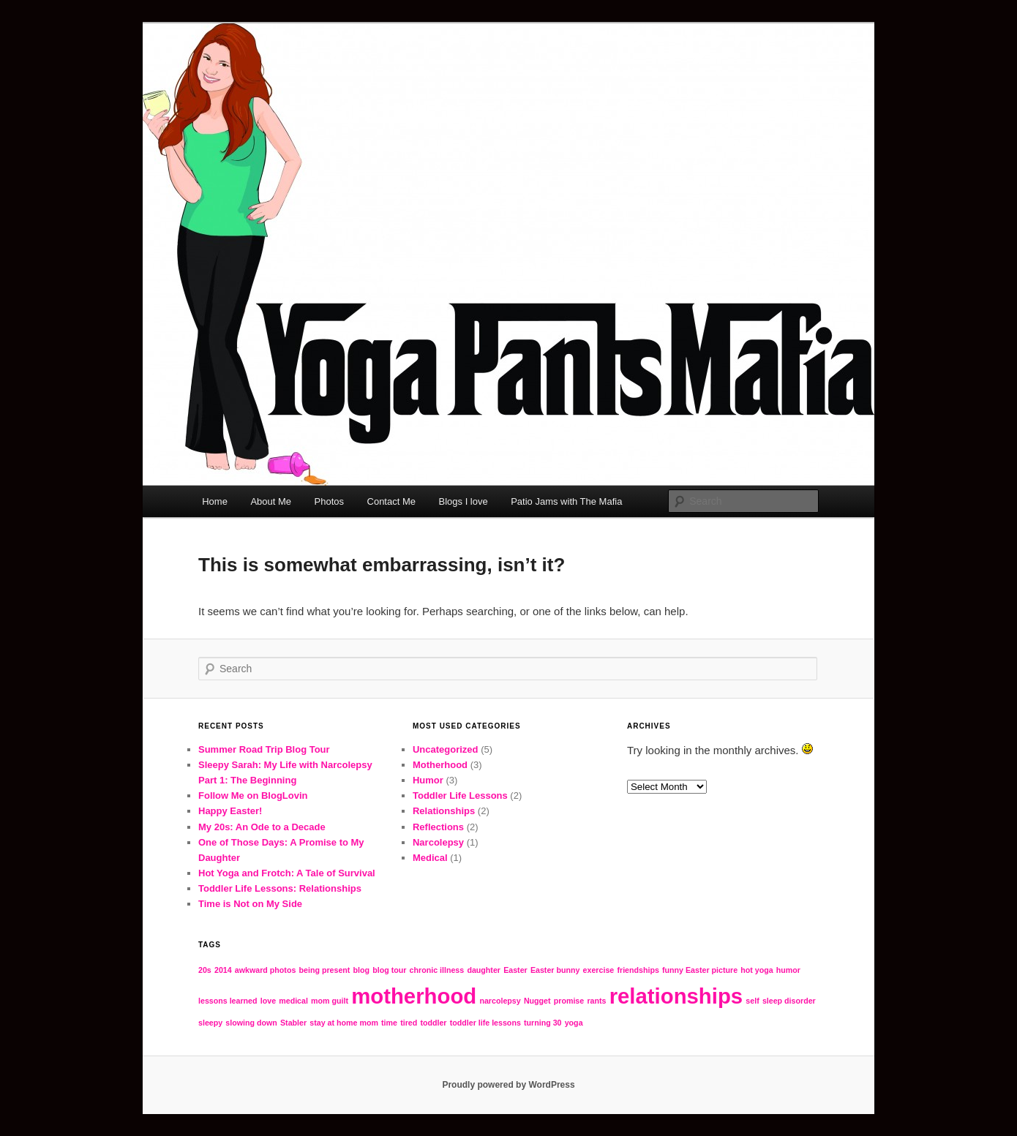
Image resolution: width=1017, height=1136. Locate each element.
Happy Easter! (230, 810)
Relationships (444, 810)
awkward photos (265, 970)
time (389, 1022)
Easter (515, 970)
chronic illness (437, 970)
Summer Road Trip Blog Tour (264, 749)
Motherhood (440, 764)
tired (408, 1022)
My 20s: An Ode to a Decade (262, 826)
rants (596, 1000)
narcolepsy (499, 1000)
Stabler (293, 1022)
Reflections (438, 826)
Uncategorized (446, 749)
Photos (329, 501)
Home (215, 501)
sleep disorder (789, 1000)
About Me (270, 501)
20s (204, 970)
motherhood (413, 996)
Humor (428, 780)
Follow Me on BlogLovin (252, 795)
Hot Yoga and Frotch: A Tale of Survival (286, 873)
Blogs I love (463, 501)
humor (788, 970)
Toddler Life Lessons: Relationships (279, 888)
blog (361, 970)
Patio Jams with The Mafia (566, 501)
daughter (483, 970)
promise (569, 1000)
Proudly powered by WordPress (508, 1085)
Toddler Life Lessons (460, 795)
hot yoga (756, 970)
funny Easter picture (700, 970)
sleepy (210, 1022)
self (752, 1000)
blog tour (389, 970)
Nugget (537, 1000)
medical (293, 1000)
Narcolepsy (438, 842)
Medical (430, 857)
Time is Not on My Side (250, 903)
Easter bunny (555, 970)
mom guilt (329, 1000)
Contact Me (391, 501)
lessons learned (228, 1000)
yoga (574, 1022)
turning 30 (543, 1022)
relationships (676, 996)
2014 (223, 970)
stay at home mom (343, 1022)
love (268, 1000)
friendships (637, 970)
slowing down (251, 1022)
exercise (599, 970)
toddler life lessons (485, 1022)
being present (324, 970)
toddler (433, 1022)
